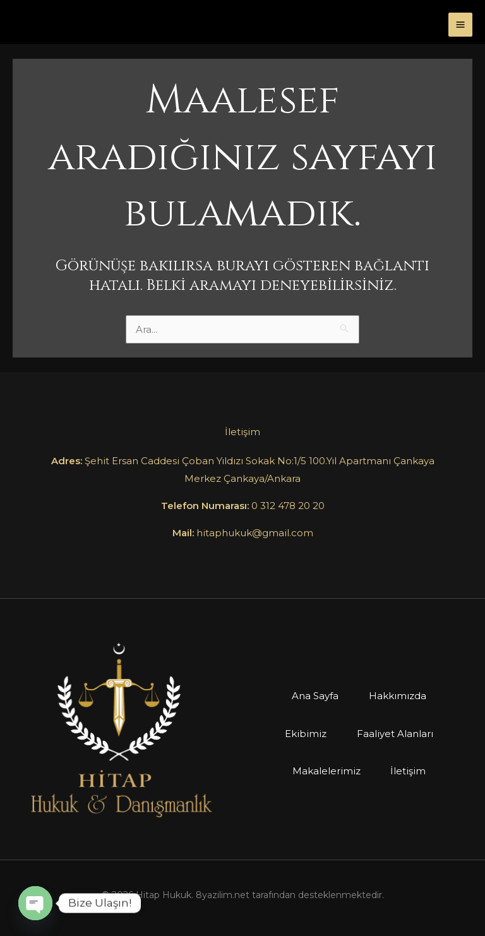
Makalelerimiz (326, 771)
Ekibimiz (305, 734)
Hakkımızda (397, 696)
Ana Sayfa (315, 696)
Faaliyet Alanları (395, 734)
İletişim (408, 771)
